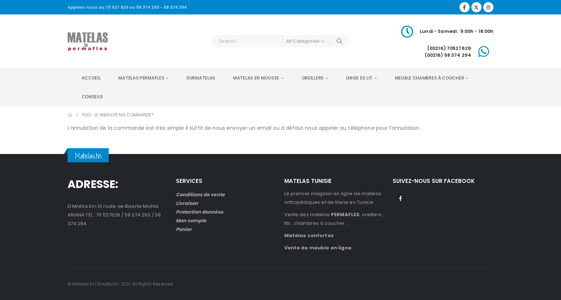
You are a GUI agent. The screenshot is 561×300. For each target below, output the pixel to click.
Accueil (91, 78)
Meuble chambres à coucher (429, 78)
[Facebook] (464, 7)
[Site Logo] (88, 41)
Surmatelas (200, 78)
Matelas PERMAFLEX (141, 78)
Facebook (400, 198)
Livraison (187, 203)
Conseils (92, 97)
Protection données (199, 212)
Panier (184, 229)
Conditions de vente (200, 194)
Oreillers (313, 78)
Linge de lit (359, 78)
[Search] (339, 41)
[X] (476, 7)
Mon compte (191, 220)
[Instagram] (488, 7)
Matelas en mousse (256, 78)
